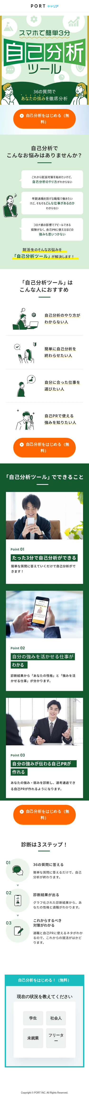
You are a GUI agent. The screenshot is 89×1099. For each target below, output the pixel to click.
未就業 (33, 1038)
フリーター (56, 1038)
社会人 (56, 1018)
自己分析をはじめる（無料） (47, 118)
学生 (33, 1018)
